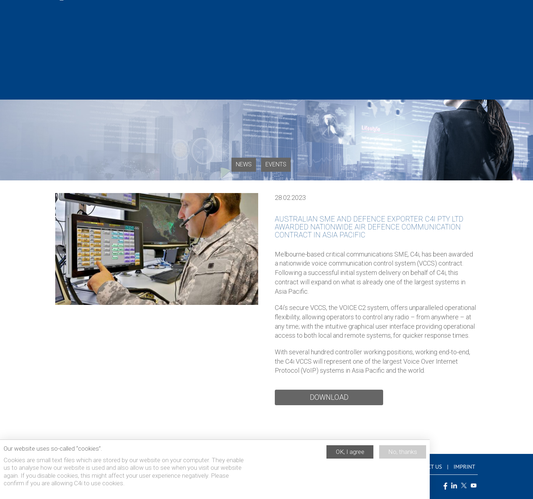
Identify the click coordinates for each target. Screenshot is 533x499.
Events (275, 164)
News (244, 164)
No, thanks (402, 454)
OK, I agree (350, 454)
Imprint (464, 466)
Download (329, 397)
